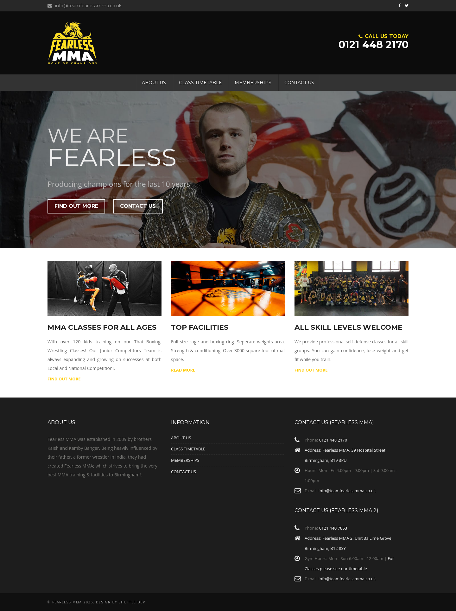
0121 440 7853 (333, 528)
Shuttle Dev (132, 602)
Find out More (76, 206)
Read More (183, 370)
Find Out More (311, 370)
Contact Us (299, 83)
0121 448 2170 (373, 40)
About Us (154, 83)
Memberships (253, 83)
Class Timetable (200, 83)
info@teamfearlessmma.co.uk (85, 6)
